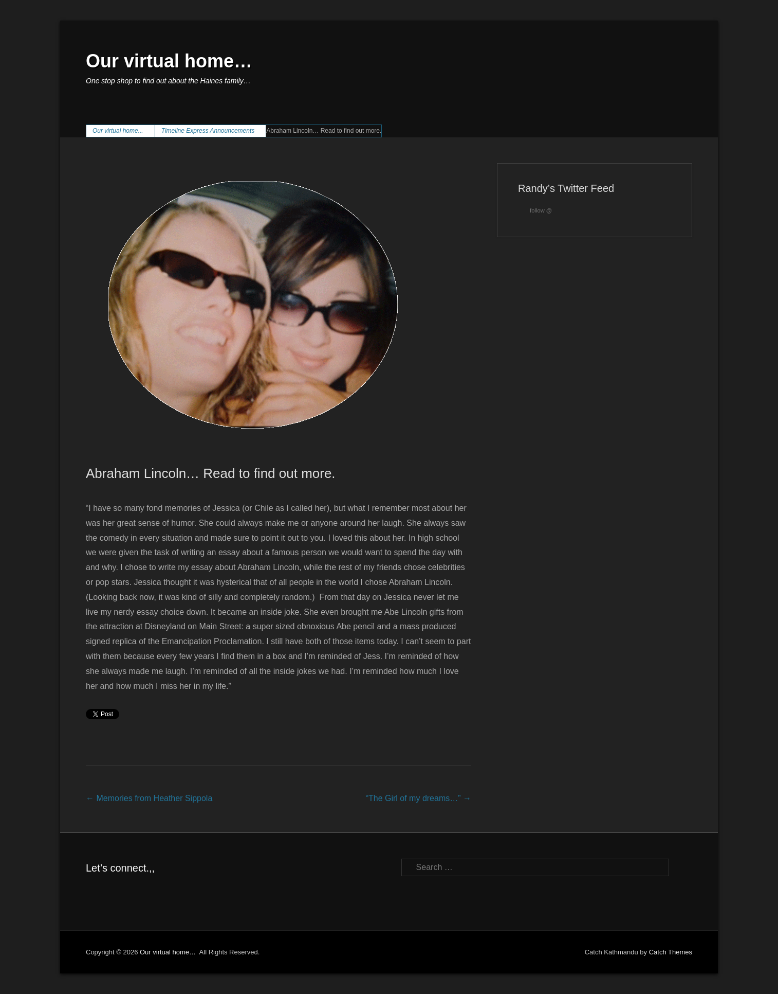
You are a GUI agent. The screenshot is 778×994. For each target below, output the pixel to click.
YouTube (160, 890)
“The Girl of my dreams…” (418, 798)
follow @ (535, 210)
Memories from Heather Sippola (149, 798)
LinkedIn (138, 890)
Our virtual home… (169, 61)
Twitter (116, 890)
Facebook (94, 890)
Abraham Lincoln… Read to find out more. (211, 473)
